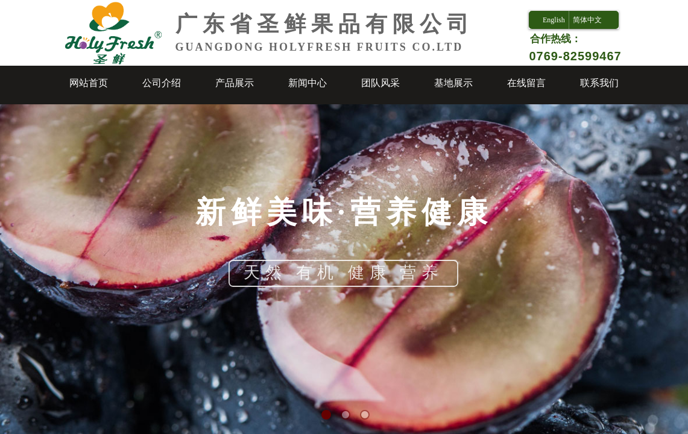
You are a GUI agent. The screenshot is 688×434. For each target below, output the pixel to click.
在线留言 (526, 83)
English (554, 20)
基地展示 (453, 83)
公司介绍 (161, 83)
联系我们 (599, 83)
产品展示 (234, 83)
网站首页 (88, 83)
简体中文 (587, 20)
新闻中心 (307, 83)
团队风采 (380, 83)
